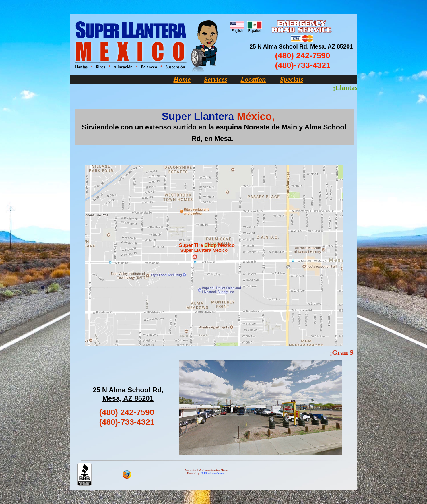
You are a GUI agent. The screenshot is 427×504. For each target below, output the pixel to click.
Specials (291, 79)
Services (215, 79)
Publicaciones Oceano (212, 473)
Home (182, 79)
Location (253, 79)
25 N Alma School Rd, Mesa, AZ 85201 (301, 46)
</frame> (210, 353)
